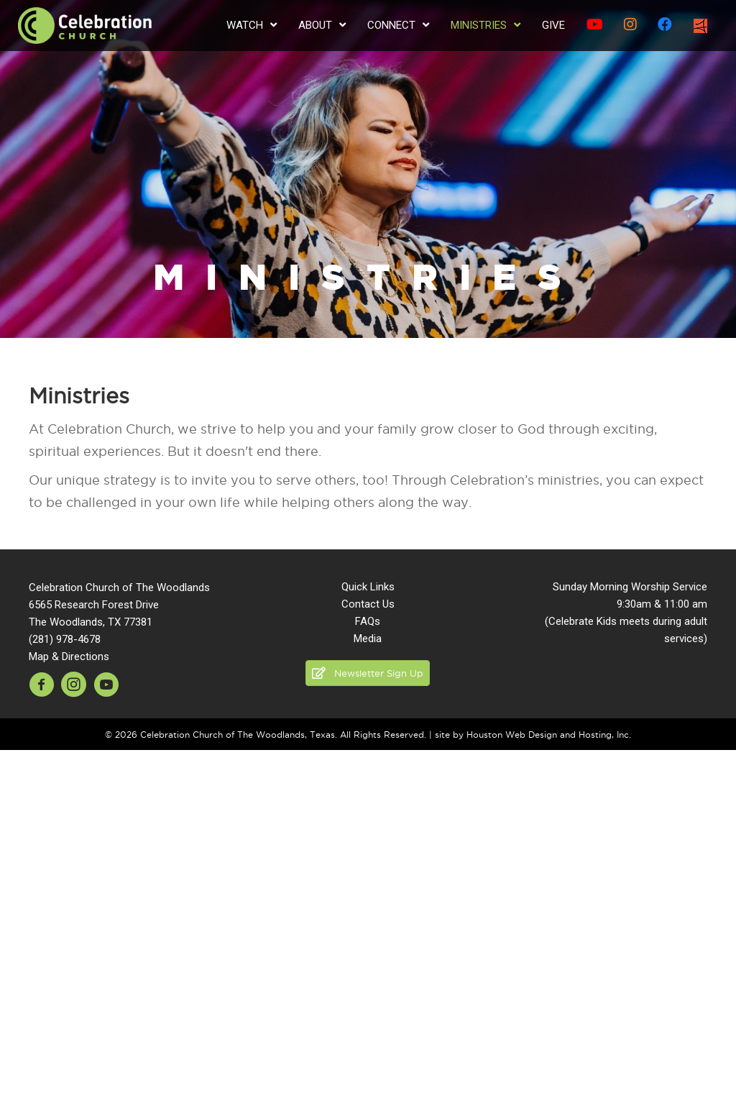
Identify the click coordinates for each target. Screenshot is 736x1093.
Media (368, 638)
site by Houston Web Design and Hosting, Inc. (533, 734)
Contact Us (368, 604)
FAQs (367, 621)
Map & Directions (69, 656)
